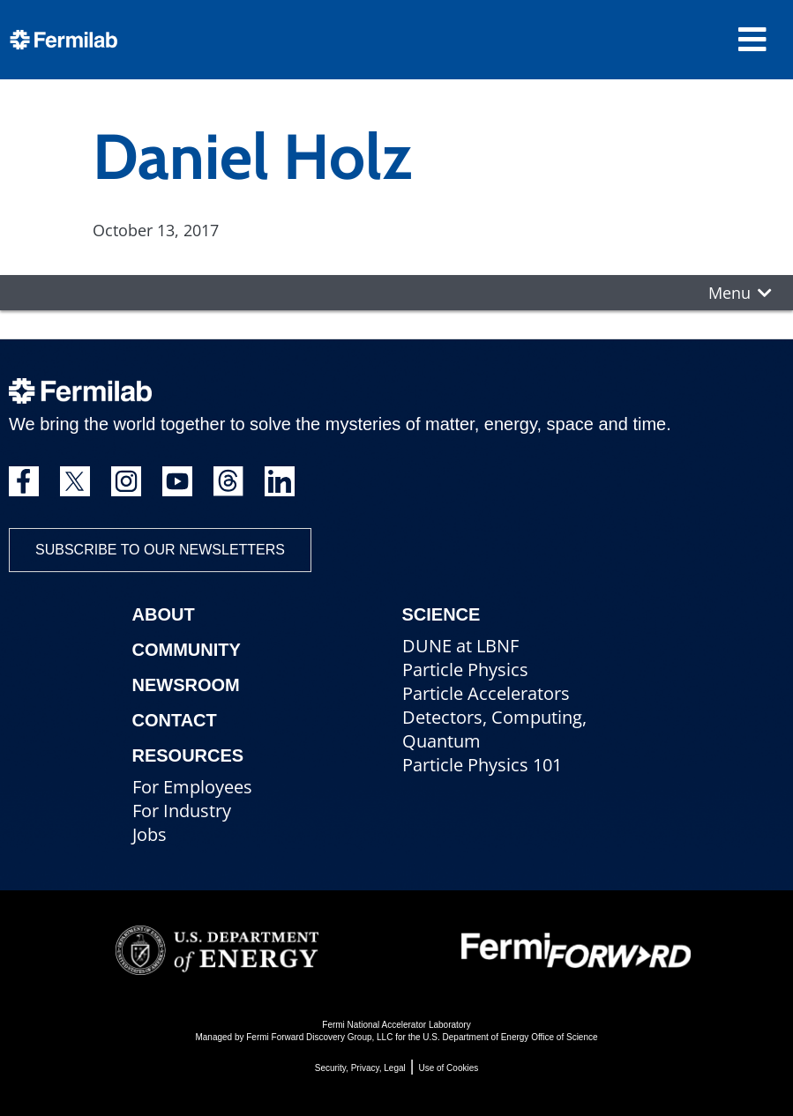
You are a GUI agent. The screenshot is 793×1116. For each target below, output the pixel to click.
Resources (188, 755)
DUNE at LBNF (460, 646)
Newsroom (186, 685)
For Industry (181, 810)
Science (441, 614)
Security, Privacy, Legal (360, 1068)
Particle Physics (465, 669)
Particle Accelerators (486, 693)
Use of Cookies (448, 1068)
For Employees (192, 787)
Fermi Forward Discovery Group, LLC (319, 1037)
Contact (174, 720)
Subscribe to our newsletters (160, 549)
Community (186, 649)
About (163, 614)
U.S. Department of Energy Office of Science (510, 1037)
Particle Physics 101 (482, 765)
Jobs (149, 834)
